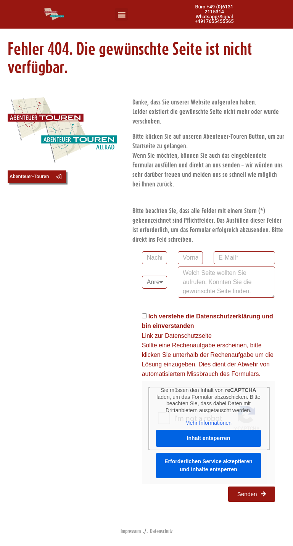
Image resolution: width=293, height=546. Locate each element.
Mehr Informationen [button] (208, 423)
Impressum (131, 531)
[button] (121, 14)
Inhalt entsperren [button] (208, 438)
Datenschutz (161, 531)
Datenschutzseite (188, 335)
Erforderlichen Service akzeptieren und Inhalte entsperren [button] (208, 465)
